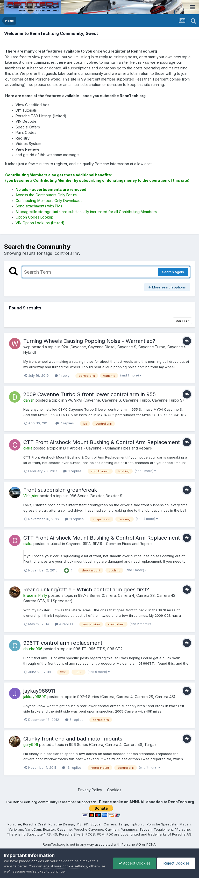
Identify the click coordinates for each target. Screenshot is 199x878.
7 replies (64, 423)
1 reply (62, 375)
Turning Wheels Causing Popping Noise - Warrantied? (89, 341)
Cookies (114, 790)
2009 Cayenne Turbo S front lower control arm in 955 (89, 394)
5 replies (74, 719)
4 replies (64, 624)
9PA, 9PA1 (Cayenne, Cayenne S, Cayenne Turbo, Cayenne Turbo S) (124, 400)
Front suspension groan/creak (60, 490)
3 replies (72, 471)
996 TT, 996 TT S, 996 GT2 (98, 649)
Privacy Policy (90, 790)
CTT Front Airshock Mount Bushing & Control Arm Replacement (101, 442)
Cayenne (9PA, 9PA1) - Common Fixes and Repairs (109, 543)
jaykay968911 (39, 691)
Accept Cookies (134, 863)
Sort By (182, 320)
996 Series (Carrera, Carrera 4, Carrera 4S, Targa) (112, 744)
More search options (167, 287)
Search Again (173, 272)
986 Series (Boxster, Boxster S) (96, 496)
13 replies (72, 767)
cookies (37, 861)
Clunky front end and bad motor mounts (72, 739)
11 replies (74, 519)
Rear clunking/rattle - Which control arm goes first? (86, 589)
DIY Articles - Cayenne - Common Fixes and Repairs (107, 448)
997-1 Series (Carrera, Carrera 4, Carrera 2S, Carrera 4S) (126, 696)
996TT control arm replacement (62, 643)
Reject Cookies (176, 863)
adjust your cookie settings (65, 866)
